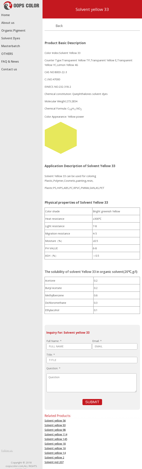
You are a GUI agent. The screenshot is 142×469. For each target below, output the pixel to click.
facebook (4, 456)
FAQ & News (10, 61)
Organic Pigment (13, 30)
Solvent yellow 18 (55, 443)
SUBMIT (92, 402)
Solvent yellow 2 (54, 457)
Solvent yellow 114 (56, 434)
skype (31, 456)
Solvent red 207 (54, 462)
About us (7, 23)
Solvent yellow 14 (55, 453)
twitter (11, 456)
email (38, 456)
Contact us (9, 69)
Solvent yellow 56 (55, 420)
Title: (50, 354)
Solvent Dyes (10, 38)
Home (5, 15)
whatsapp (24, 456)
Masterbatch (10, 46)
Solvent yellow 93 (55, 425)
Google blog (18, 456)
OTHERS (7, 54)
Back (59, 26)
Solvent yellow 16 (55, 448)
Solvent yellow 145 (56, 439)
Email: (97, 341)
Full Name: (53, 341)
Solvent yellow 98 (55, 430)
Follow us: (7, 450)
